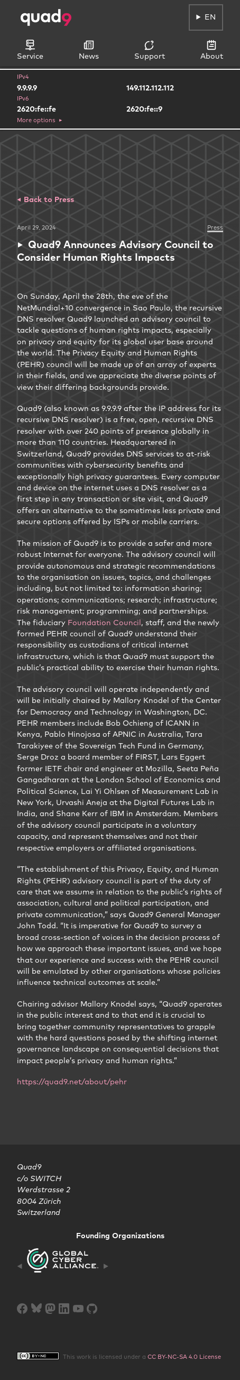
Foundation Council (104, 622)
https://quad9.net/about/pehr (72, 1081)
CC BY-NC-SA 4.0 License (184, 1356)
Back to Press (48, 199)
